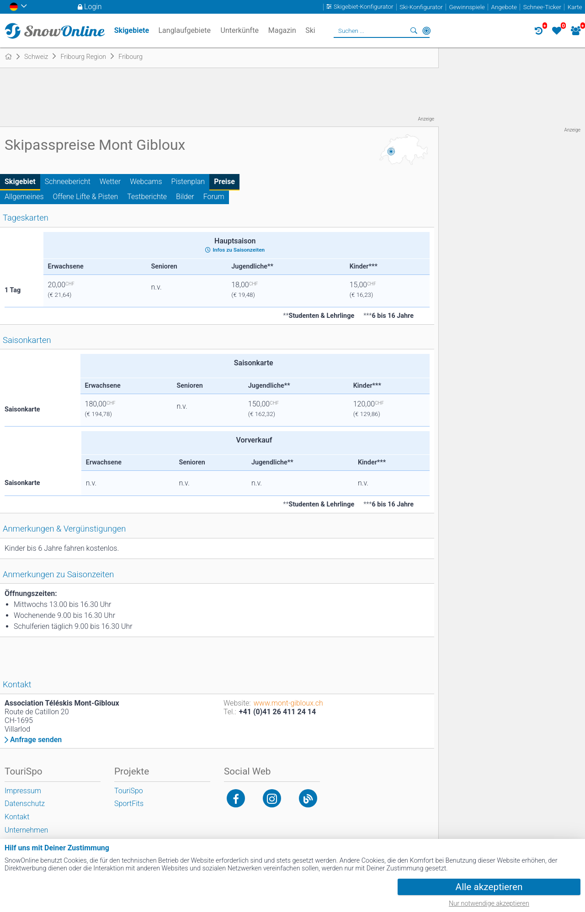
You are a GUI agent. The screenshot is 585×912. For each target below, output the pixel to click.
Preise (224, 181)
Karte (575, 7)
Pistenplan (188, 181)
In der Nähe (426, 31)
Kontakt (17, 816)
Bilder (185, 196)
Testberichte (147, 196)
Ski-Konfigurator (420, 7)
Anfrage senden (36, 739)
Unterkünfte (240, 30)
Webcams (146, 181)
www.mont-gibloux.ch (288, 703)
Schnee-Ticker (542, 7)
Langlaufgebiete (184, 30)
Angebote (504, 7)
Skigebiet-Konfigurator (364, 7)
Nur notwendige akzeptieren (489, 903)
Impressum (23, 790)
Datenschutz (25, 803)
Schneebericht (67, 181)
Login (93, 6)
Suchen (414, 31)
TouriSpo (128, 790)
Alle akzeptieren (489, 886)
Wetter (110, 181)
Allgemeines (24, 196)
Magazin (282, 30)
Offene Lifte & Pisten (85, 196)
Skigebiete (131, 30)
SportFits (129, 803)
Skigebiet (20, 181)
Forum (213, 196)
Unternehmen (26, 830)
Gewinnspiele (466, 7)
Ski (310, 30)
